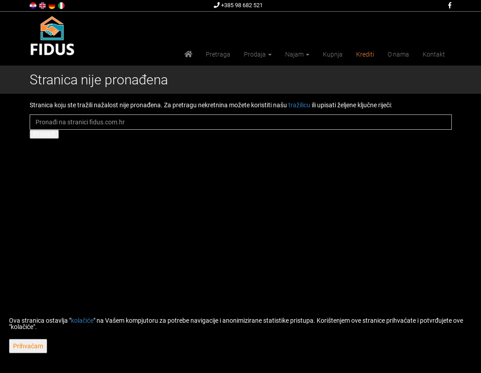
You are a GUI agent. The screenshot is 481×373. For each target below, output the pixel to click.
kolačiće (82, 320)
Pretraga (218, 54)
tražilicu (299, 105)
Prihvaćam (28, 346)
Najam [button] (297, 54)
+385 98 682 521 (238, 5)
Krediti (365, 54)
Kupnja (333, 54)
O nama (398, 54)
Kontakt (434, 54)
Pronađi (44, 134)
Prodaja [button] (258, 54)
